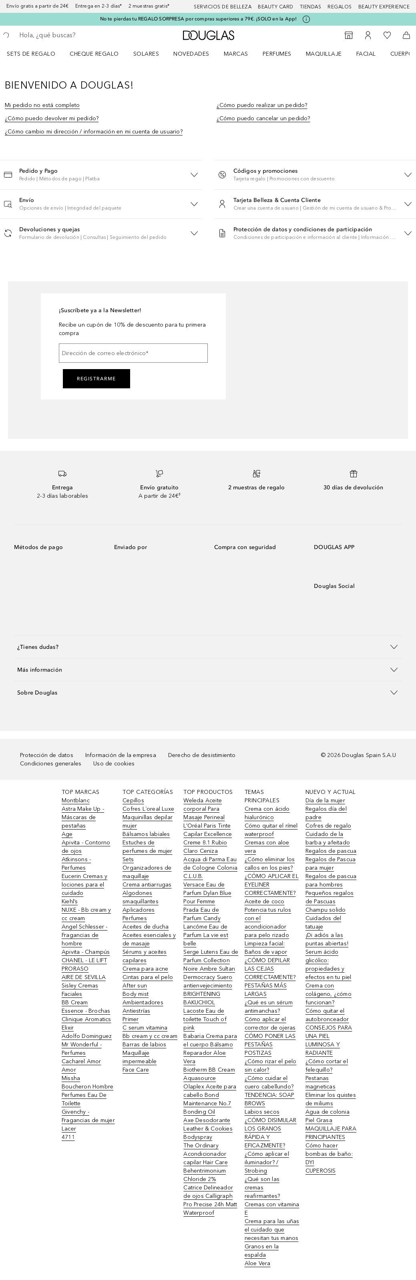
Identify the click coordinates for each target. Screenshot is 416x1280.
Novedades (191, 53)
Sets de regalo (31, 53)
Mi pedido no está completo (42, 105)
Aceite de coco (265, 901)
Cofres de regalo (328, 825)
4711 (68, 1137)
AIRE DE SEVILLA (84, 977)
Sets (128, 859)
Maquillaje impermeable (140, 1057)
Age (67, 834)
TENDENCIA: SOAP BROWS (270, 1099)
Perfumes (277, 53)
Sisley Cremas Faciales (80, 989)
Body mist (136, 994)
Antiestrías (136, 1010)
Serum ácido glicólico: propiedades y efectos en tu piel (328, 965)
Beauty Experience (384, 7)
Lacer (69, 1128)
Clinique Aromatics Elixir (86, 1023)
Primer (131, 1019)
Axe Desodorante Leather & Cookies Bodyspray (207, 1129)
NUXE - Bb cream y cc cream (86, 914)
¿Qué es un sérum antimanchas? (269, 1006)
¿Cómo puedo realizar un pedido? (262, 105)
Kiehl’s (70, 901)
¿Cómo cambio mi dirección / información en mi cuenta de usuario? (94, 131)
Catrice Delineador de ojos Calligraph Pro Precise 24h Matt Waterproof (210, 1200)
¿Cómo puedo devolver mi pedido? (51, 118)
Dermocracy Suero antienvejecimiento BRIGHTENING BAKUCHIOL (207, 990)
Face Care (136, 1069)
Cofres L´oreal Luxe (148, 809)
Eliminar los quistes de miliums (330, 1099)
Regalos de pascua (330, 851)
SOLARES (146, 53)
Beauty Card (275, 7)
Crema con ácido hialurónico (267, 813)
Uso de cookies (114, 763)
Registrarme (96, 379)
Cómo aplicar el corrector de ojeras (270, 1023)
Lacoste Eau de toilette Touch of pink (204, 1019)
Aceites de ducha (146, 926)
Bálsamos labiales (146, 834)
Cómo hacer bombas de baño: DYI (329, 1154)
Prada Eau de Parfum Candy (201, 914)
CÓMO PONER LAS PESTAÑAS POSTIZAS (270, 1044)
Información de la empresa (120, 755)
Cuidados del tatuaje (323, 922)
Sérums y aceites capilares (145, 956)
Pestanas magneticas (320, 1082)
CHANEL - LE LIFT (84, 960)
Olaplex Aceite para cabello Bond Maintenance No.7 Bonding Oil (209, 1099)
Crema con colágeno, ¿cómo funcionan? (328, 994)
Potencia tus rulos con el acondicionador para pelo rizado (268, 922)
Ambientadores (143, 1002)
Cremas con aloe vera (267, 846)
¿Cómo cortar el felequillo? (326, 1065)
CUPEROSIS (320, 1170)
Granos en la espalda (262, 1250)
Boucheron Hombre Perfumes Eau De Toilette (87, 1095)
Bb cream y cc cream (150, 1036)
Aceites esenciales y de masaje (149, 939)
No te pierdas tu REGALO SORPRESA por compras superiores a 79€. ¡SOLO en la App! (198, 19)
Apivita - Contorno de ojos (86, 846)
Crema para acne (145, 968)
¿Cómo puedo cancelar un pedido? (263, 118)
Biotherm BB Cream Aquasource (209, 1074)
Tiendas (311, 7)
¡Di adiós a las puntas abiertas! (326, 939)
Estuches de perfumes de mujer (147, 846)
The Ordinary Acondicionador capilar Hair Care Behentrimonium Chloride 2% (205, 1162)
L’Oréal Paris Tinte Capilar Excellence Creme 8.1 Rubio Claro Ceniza (207, 838)
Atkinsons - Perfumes (76, 863)
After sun (135, 985)
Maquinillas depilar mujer (148, 821)
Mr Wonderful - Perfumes (82, 1048)
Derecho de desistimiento (202, 755)
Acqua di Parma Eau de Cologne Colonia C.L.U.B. (210, 868)
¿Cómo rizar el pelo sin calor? (271, 1065)
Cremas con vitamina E (272, 1208)
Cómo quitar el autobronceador (327, 1015)
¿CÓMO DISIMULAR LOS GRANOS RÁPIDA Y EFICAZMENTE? (271, 1133)
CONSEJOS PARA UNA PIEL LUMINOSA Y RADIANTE (328, 1040)
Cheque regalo (94, 53)
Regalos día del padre (326, 813)
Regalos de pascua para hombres (330, 880)
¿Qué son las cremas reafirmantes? (262, 1187)
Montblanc (76, 800)
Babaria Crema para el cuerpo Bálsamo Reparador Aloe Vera (210, 1049)
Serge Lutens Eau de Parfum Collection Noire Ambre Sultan (210, 960)
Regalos (340, 7)
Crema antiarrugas (147, 884)
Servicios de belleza (222, 7)
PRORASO (75, 968)
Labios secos (262, 1111)
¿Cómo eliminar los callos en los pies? (270, 863)
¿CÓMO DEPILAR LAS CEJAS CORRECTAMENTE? (270, 969)
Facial (366, 53)
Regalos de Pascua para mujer (330, 863)
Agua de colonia (327, 1111)
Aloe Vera (258, 1263)
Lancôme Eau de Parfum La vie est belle (205, 935)
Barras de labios (144, 1044)
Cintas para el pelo (148, 977)
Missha (71, 1078)
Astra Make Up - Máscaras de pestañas (83, 817)
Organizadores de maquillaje (147, 872)
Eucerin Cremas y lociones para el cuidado (84, 884)
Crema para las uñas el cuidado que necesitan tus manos (272, 1230)
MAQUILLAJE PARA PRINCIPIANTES (330, 1133)
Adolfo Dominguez (87, 1036)
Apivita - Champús (86, 952)
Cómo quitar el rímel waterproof (271, 830)
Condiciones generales (50, 763)
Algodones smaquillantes (141, 897)
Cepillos (133, 800)
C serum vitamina (145, 1027)
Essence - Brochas (86, 1010)
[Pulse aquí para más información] (306, 19)
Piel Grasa (318, 1120)
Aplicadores (139, 909)
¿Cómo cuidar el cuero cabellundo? (269, 1082)
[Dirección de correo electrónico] (133, 353)
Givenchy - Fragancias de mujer (88, 1116)
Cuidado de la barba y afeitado (327, 838)
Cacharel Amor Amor (81, 1065)
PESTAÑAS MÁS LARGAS (266, 989)
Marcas (236, 53)
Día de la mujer (325, 800)
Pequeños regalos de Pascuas (329, 897)
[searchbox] (76, 35)
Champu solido (325, 909)
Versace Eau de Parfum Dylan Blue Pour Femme (207, 893)
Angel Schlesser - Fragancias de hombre (84, 935)
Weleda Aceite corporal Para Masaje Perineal (204, 809)
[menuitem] (36, 54)
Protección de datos (46, 755)
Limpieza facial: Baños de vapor (266, 947)
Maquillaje (324, 53)
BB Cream (75, 1002)
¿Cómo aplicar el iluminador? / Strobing (267, 1162)
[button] (101, 174)
